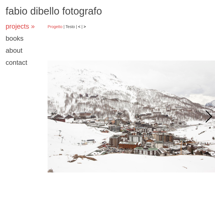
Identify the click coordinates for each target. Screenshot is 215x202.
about (14, 50)
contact (16, 62)
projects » (20, 26)
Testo (70, 26)
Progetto (55, 26)
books (15, 38)
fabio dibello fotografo (54, 11)
